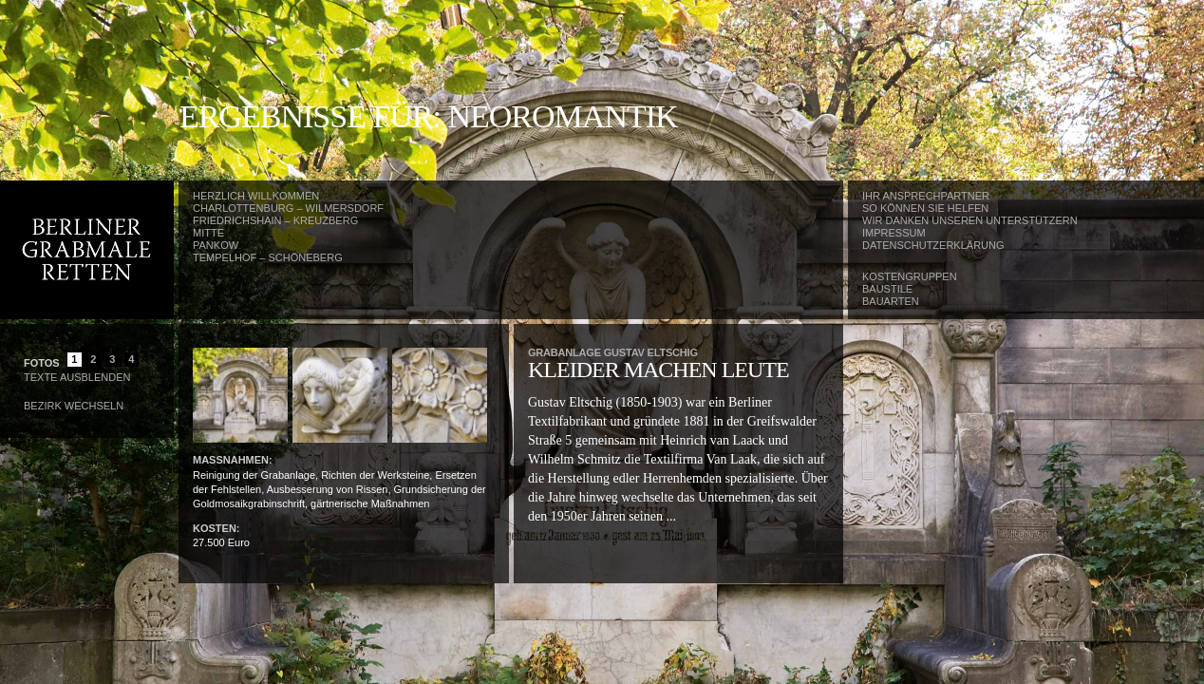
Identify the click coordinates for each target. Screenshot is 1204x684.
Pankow (215, 245)
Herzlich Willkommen (256, 195)
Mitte (208, 232)
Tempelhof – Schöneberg (268, 257)
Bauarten (890, 301)
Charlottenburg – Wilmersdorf (288, 208)
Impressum (894, 232)
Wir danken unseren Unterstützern (970, 220)
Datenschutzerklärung (933, 245)
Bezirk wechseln (73, 405)
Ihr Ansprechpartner (925, 195)
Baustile (887, 288)
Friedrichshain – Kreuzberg (275, 220)
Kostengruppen (909, 276)
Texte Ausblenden (77, 377)
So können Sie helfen (925, 208)
